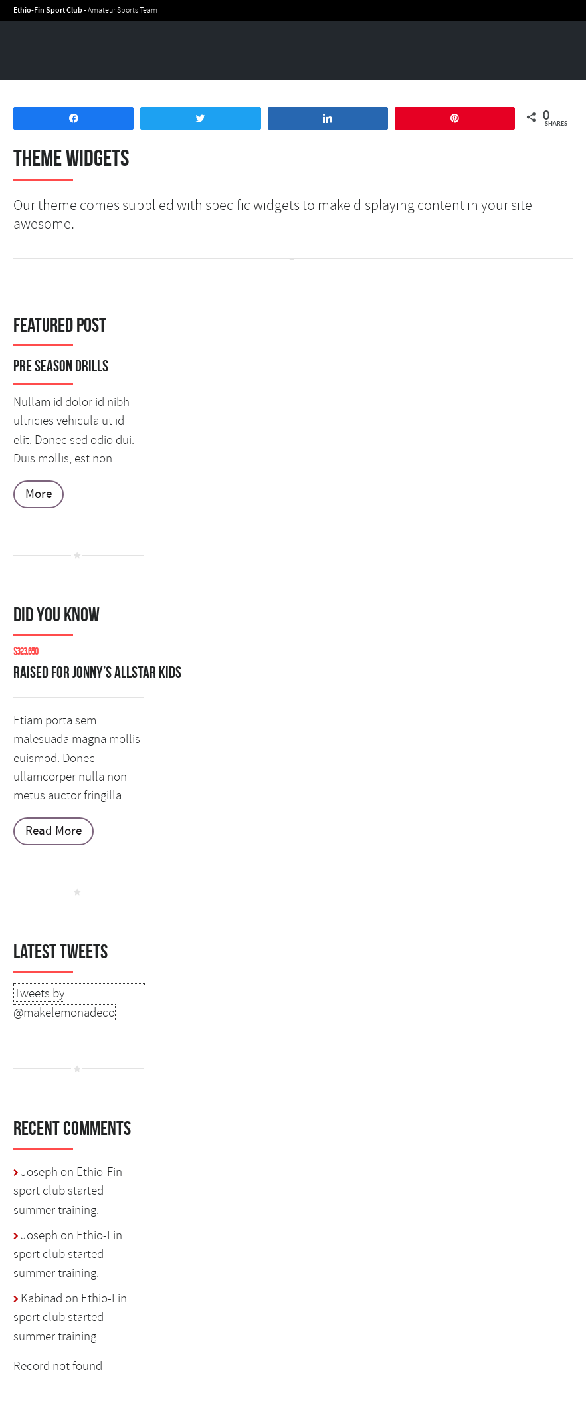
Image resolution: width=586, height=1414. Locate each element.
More (38, 494)
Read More (53, 831)
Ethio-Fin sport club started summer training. (67, 1191)
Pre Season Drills (60, 366)
